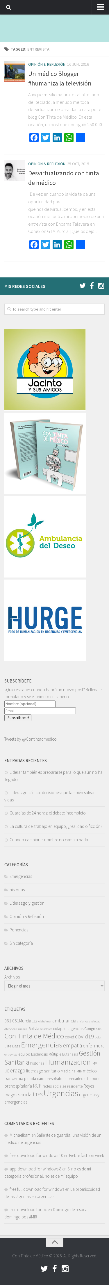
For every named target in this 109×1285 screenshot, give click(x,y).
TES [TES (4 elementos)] (39, 1094)
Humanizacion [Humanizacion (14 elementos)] (68, 1062)
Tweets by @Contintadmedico (30, 739)
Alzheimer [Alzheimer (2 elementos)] (44, 1021)
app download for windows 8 (35, 1169)
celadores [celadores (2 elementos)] (46, 1029)
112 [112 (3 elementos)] (34, 1021)
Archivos (12, 977)
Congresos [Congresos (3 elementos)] (93, 1028)
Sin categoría (21, 943)
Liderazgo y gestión (27, 903)
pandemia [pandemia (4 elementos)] (13, 1078)
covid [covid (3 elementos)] (69, 1037)
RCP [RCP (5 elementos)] (37, 1086)
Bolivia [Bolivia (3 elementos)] (33, 1028)
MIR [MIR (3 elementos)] (79, 1071)
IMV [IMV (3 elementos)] (94, 1063)
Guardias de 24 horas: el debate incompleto (48, 813)
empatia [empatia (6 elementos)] (72, 1045)
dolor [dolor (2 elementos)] (98, 1037)
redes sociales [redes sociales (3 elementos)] (54, 1086)
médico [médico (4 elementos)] (90, 1071)
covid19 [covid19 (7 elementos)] (84, 1036)
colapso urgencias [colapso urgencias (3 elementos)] (68, 1028)
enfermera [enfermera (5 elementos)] (94, 1045)
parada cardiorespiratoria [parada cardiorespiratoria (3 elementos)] (45, 1078)
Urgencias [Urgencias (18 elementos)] (61, 1093)
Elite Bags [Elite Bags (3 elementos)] (12, 1046)
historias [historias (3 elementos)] (37, 1063)
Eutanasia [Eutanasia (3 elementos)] (70, 1054)
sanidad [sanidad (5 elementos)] (26, 1094)
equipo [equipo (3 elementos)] (24, 1054)
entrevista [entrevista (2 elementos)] (10, 1054)
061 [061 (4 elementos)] (7, 1021)
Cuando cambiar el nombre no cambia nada (49, 839)
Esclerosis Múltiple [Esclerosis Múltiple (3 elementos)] (46, 1054)
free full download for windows (37, 1189)
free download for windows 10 (36, 1155)
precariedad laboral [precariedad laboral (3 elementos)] (83, 1078)
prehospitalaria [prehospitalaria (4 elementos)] (18, 1086)
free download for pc (28, 1209)
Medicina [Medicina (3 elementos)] (68, 1071)
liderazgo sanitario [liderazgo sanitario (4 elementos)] (43, 1071)
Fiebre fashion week (86, 1155)
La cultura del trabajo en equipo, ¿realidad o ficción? (56, 826)
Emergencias (21, 876)
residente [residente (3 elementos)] (75, 1086)
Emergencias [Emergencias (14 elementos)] (41, 1044)
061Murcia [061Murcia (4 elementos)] (21, 1021)
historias (17, 889)
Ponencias (19, 930)
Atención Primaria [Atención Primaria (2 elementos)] (16, 1029)
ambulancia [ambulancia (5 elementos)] (64, 1020)
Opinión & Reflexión (46, 64)
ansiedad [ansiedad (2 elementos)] (95, 1021)
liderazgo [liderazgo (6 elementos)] (14, 1070)
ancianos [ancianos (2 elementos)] (82, 1021)
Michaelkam (20, 1135)
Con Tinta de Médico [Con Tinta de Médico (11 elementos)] (34, 1035)
